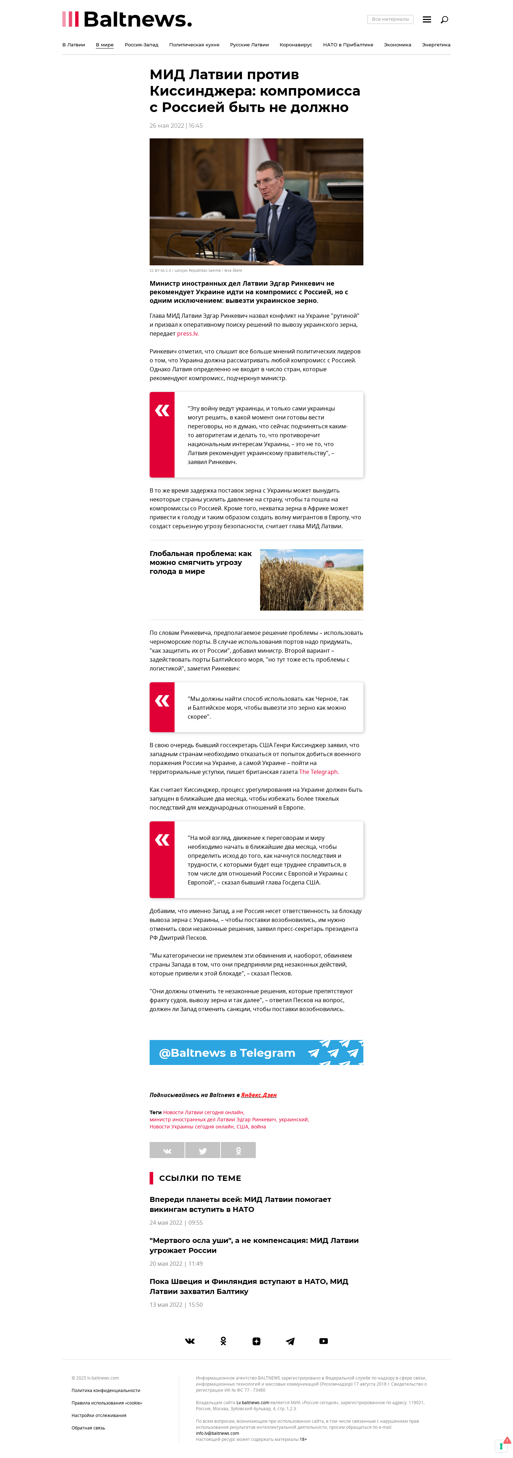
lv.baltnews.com (253, 1403)
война (258, 1127)
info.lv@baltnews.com (217, 1433)
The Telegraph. (319, 772)
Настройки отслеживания (99, 1415)
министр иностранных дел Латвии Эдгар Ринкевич (213, 1119)
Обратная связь (88, 1428)
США (242, 1127)
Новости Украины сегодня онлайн (192, 1127)
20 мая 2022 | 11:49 (176, 1264)
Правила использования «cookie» (107, 1403)
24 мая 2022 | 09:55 (176, 1223)
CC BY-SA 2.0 (160, 270)
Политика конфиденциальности (106, 1390)
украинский (293, 1119)
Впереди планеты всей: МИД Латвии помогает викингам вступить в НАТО (240, 1204)
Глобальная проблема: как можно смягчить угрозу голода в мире (201, 562)
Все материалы (390, 19)
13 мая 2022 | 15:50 (176, 1305)
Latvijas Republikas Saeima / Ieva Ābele (208, 270)
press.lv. (188, 334)
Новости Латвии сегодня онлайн (203, 1112)
